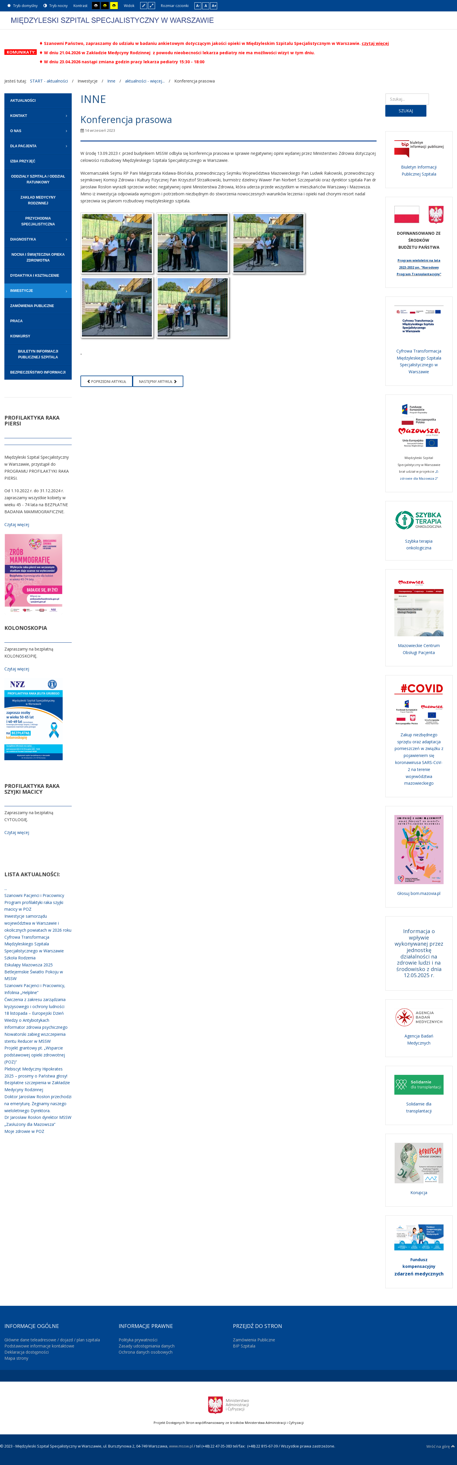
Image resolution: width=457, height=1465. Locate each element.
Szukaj (406, 110)
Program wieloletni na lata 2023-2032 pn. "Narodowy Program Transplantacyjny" (419, 267)
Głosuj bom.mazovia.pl (418, 893)
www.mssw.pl (181, 1446)
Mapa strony (16, 1358)
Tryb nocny (55, 5)
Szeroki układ (151, 5)
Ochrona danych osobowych (146, 1352)
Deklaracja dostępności (26, 1352)
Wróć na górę (440, 1446)
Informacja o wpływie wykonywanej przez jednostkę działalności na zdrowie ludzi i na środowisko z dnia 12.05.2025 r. (419, 953)
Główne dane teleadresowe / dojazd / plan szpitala (52, 1340)
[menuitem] (38, 100)
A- (198, 5)
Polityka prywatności (138, 1340)
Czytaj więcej (16, 524)
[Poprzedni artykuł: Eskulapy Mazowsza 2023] (106, 381)
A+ (214, 5)
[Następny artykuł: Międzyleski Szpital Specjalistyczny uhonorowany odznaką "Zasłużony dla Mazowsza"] (158, 381)
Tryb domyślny (22, 5)
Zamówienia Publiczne (254, 1340)
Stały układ (143, 5)
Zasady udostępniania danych (147, 1346)
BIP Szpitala (244, 1346)
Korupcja (418, 1192)
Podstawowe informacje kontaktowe (39, 1346)
